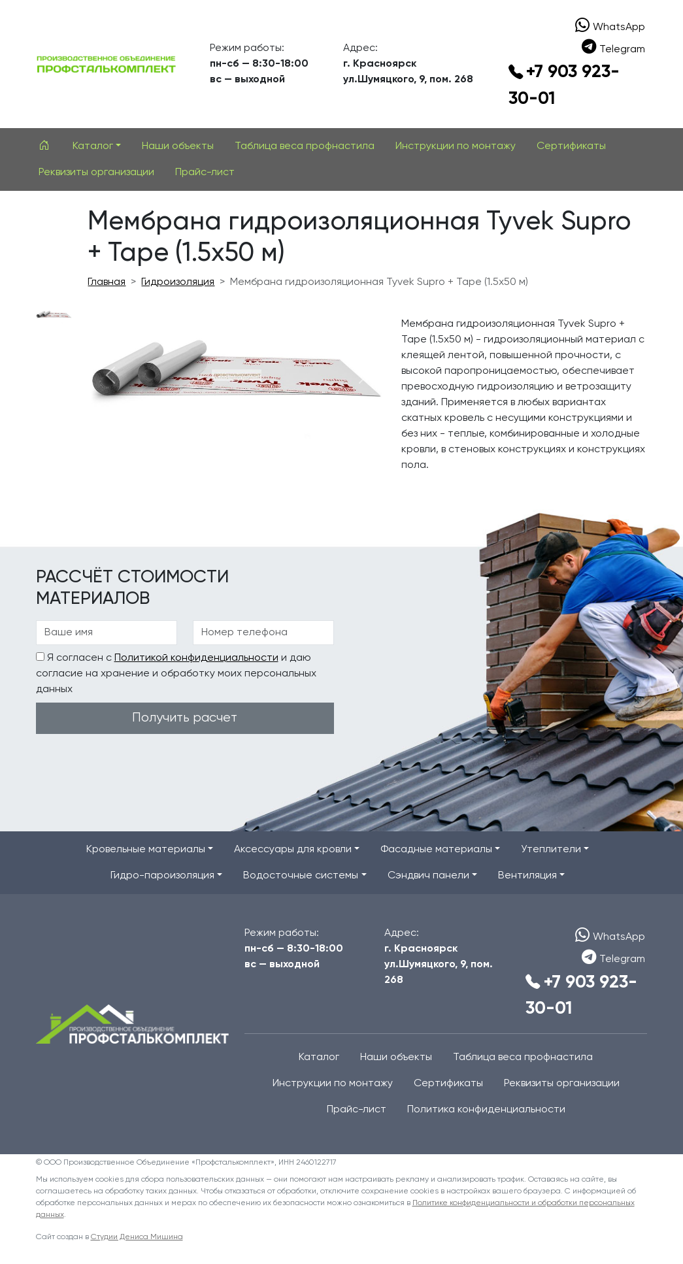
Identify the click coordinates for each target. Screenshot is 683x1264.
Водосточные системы (300, 876)
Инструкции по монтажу (455, 146)
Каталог (93, 146)
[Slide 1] (54, 315)
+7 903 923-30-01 (564, 85)
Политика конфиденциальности (486, 1110)
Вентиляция (527, 876)
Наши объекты (178, 146)
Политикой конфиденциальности (196, 658)
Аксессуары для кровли (293, 849)
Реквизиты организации (96, 172)
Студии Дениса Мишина (137, 1237)
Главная (106, 282)
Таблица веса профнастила (305, 146)
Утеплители (551, 849)
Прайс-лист (205, 172)
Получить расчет (184, 718)
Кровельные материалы (145, 849)
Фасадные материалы (436, 849)
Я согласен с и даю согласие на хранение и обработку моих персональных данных (176, 673)
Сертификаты (571, 146)
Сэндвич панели (428, 876)
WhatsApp (610, 26)
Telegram (614, 48)
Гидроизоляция (177, 282)
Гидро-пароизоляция (162, 876)
